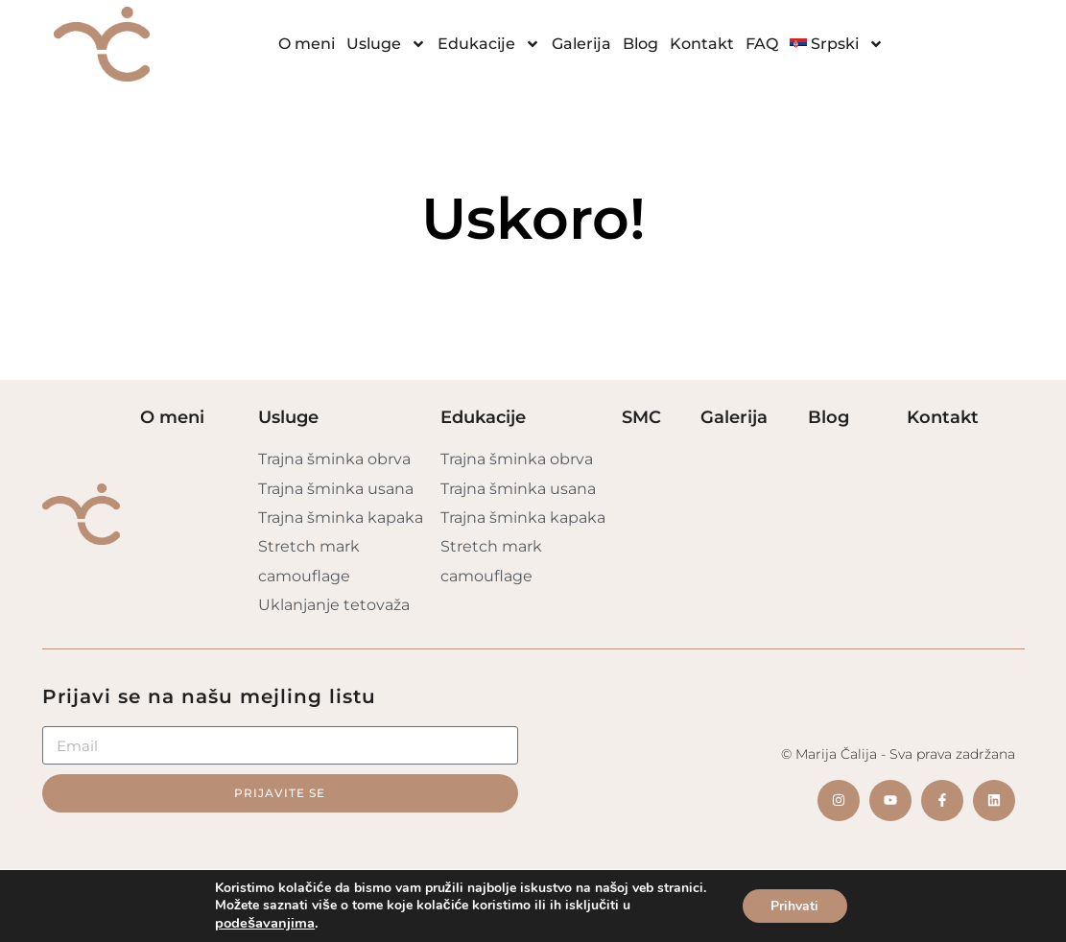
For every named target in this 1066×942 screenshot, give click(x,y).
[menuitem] (837, 44)
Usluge (386, 44)
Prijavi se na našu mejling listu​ (209, 696)
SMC (641, 417)
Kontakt (702, 44)
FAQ (762, 44)
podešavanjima (265, 922)
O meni (306, 44)
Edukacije (489, 44)
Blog (640, 44)
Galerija (581, 44)
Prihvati (794, 906)
